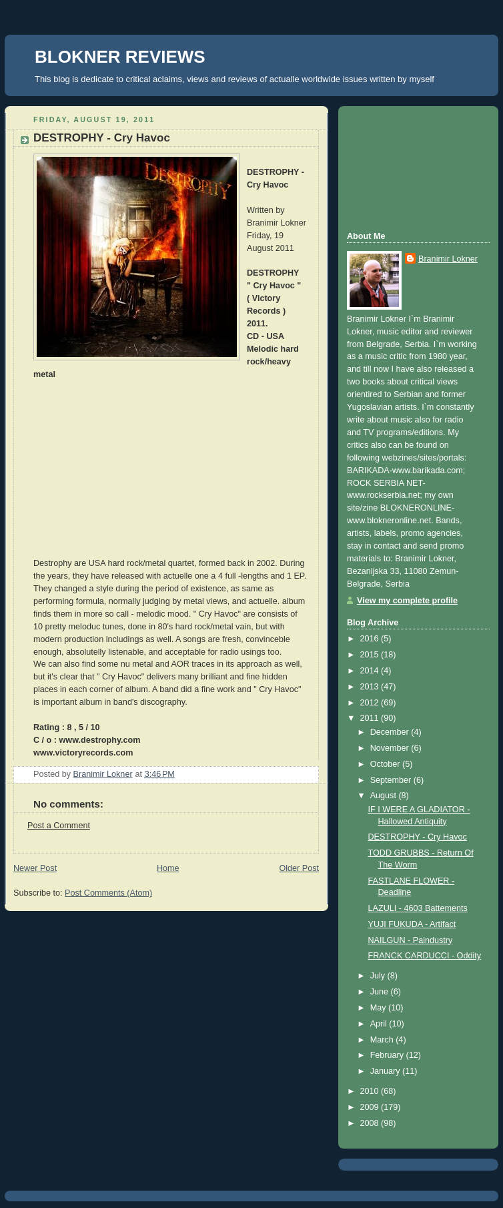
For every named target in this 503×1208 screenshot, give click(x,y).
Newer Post (35, 868)
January (386, 1071)
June (380, 991)
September (392, 780)
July (379, 975)
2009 (371, 1107)
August (384, 795)
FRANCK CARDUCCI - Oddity (425, 955)
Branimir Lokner (448, 259)
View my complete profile (407, 600)
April (380, 1023)
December (391, 732)
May (379, 1007)
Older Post (299, 868)
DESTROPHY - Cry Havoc (417, 837)
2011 (371, 718)
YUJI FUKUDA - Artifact (412, 924)
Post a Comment (58, 825)
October (386, 764)
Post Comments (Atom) (108, 893)
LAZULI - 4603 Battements (418, 908)
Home (168, 868)
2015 (371, 654)
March (383, 1039)
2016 (371, 638)
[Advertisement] (407, 167)
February (388, 1055)
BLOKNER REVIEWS (120, 57)
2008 (371, 1123)
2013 (371, 686)
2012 (371, 702)
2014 (371, 670)
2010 (371, 1091)
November (391, 748)
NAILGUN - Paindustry (410, 940)
